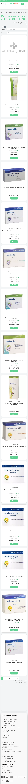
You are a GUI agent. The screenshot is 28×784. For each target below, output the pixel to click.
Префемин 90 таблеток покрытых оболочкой (14, 361)
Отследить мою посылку (10, 761)
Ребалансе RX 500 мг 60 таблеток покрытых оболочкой (14, 620)
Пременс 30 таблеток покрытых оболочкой (14, 230)
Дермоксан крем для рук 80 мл (14, 104)
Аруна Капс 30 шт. (14, 60)
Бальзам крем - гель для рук (14, 101)
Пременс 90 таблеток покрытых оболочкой (14, 273)
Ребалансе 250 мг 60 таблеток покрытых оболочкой (14, 490)
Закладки (6, 760)
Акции (5, 734)
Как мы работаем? (8, 744)
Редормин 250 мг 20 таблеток (14, 662)
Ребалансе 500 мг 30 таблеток (14, 533)
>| (17, 678)
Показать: (3, 32)
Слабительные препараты (14, 401)
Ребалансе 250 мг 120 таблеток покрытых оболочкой (14, 447)
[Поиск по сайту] (26, 7)
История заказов (8, 758)
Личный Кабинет (8, 756)
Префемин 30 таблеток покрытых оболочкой (14, 317)
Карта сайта (6, 735)
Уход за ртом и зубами (9, 725)
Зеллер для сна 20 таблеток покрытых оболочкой (14, 148)
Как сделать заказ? (8, 742)
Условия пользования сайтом (12, 751)
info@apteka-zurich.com (10, 772)
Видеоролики (7, 749)
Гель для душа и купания (10, 719)
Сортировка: (4, 29)
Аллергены (6, 718)
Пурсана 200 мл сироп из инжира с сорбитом (14, 404)
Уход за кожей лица (9, 723)
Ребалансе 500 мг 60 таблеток (14, 576)
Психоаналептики (14, 444)
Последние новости (9, 730)
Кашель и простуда (9, 721)
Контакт (5, 737)
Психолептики (14, 145)
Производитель (10, 12)
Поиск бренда (7, 732)
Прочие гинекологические (14, 228)
